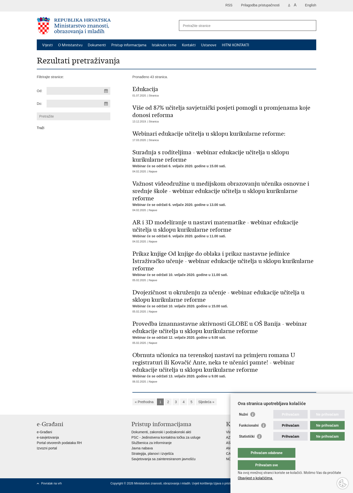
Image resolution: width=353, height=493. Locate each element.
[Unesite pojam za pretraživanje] (242, 26)
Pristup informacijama (128, 45)
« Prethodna (144, 402)
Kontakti (189, 45)
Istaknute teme (164, 45)
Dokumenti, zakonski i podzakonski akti (161, 432)
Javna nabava (142, 448)
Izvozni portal (47, 448)
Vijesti (47, 45)
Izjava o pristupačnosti (228, 483)
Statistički (246, 446)
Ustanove (208, 45)
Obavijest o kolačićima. (255, 478)
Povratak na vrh (51, 483)
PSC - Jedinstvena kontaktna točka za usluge (166, 437)
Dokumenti (97, 45)
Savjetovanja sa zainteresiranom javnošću (163, 459)
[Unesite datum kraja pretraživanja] (78, 104)
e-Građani (44, 432)
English (310, 5)
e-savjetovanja (48, 437)
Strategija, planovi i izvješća (152, 454)
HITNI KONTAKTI (235, 45)
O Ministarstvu (70, 45)
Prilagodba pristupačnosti (260, 5)
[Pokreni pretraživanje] (310, 25)
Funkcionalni (249, 435)
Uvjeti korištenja (203, 483)
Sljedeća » (206, 402)
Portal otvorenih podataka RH (59, 443)
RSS (228, 5)
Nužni (243, 424)
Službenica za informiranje (151, 443)
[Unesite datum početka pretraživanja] (78, 91)
